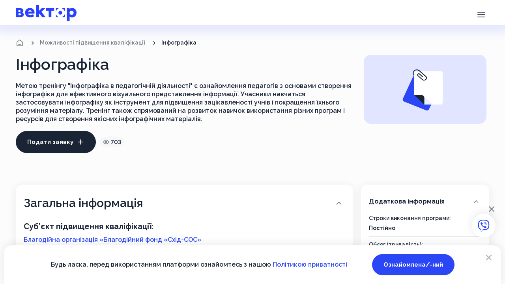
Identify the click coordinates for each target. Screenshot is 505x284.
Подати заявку (55, 142)
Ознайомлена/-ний (413, 264)
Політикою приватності (310, 264)
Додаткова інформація (424, 201)
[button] (481, 14)
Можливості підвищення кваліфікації (92, 42)
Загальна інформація (184, 202)
